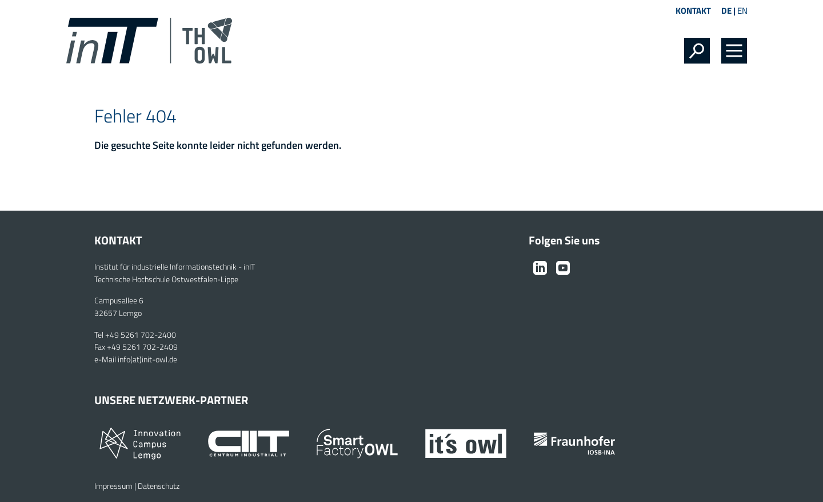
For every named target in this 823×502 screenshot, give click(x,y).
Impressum (113, 486)
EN (742, 10)
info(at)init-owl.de (147, 359)
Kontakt (693, 10)
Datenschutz (158, 486)
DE (726, 10)
